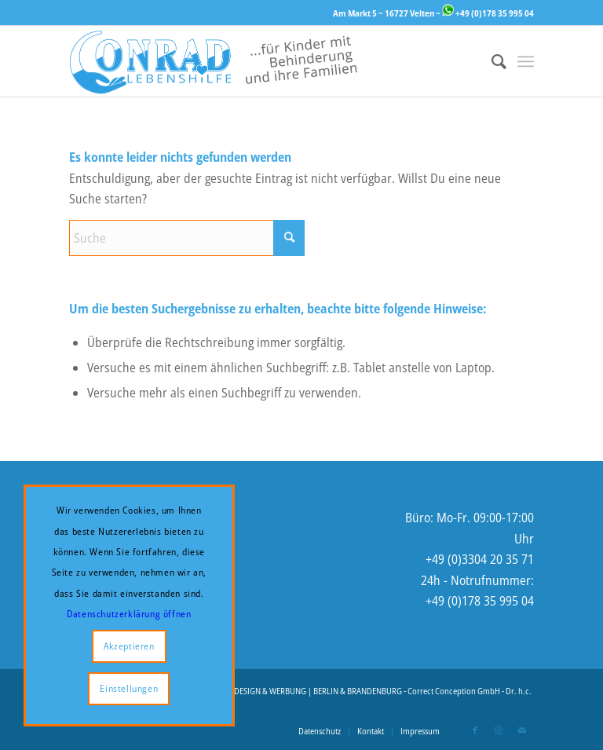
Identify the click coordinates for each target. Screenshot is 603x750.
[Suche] (491, 61)
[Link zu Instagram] (498, 730)
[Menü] (525, 61)
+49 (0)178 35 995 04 (488, 13)
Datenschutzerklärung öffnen (129, 613)
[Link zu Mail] (522, 730)
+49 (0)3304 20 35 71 (480, 559)
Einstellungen (129, 688)
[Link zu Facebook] (475, 730)
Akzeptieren (129, 646)
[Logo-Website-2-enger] (213, 61)
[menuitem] (491, 61)
